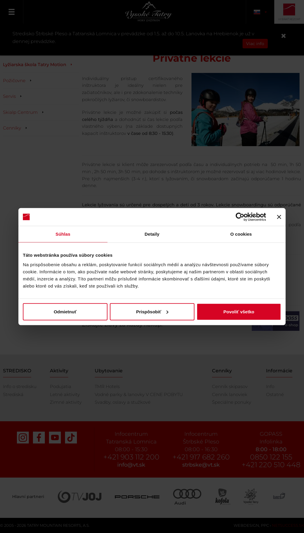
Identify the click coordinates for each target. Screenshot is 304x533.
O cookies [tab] (241, 234)
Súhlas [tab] (63, 234)
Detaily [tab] (152, 234)
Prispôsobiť (152, 311)
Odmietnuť (65, 311)
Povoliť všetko (239, 311)
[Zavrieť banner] (279, 217)
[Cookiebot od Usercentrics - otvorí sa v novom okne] (240, 217)
